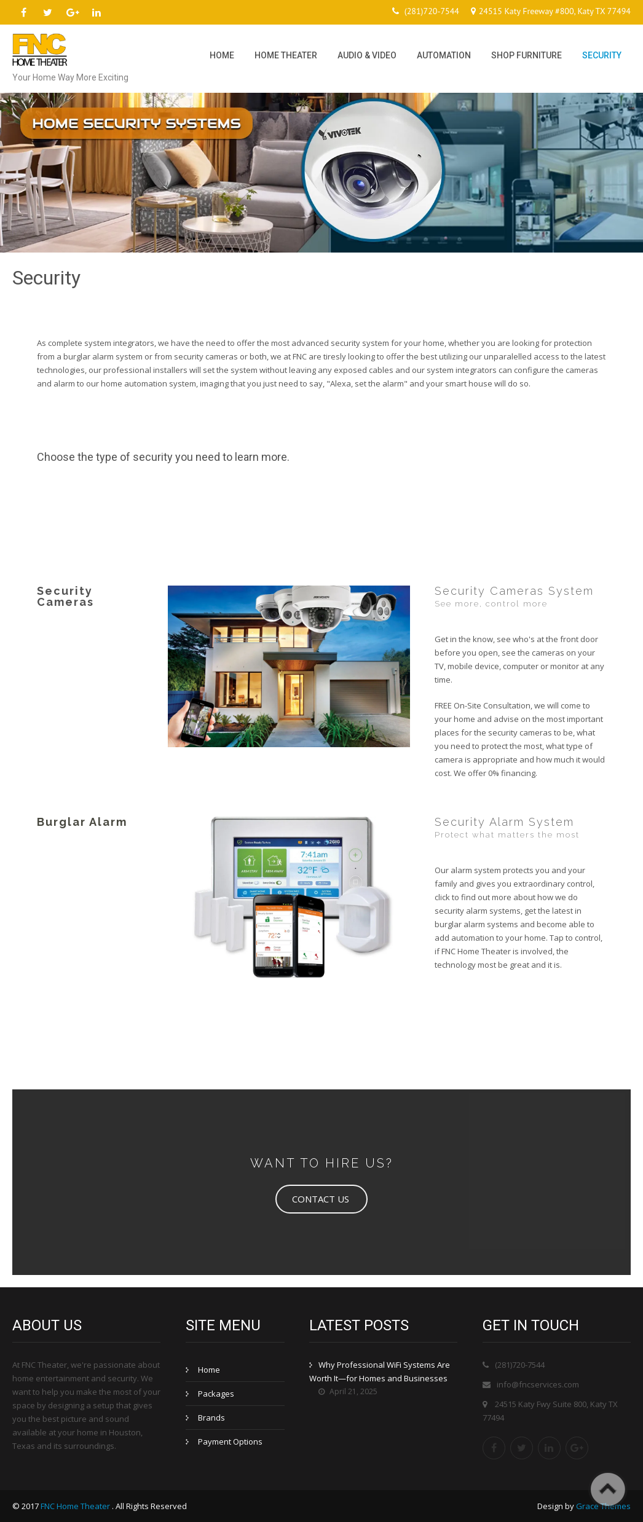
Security (601, 55)
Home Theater (285, 55)
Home (222, 55)
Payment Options (230, 1441)
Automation (444, 55)
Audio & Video (366, 55)
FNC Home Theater (76, 1506)
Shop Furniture (526, 55)
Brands (211, 1417)
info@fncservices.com (538, 1384)
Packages (216, 1393)
